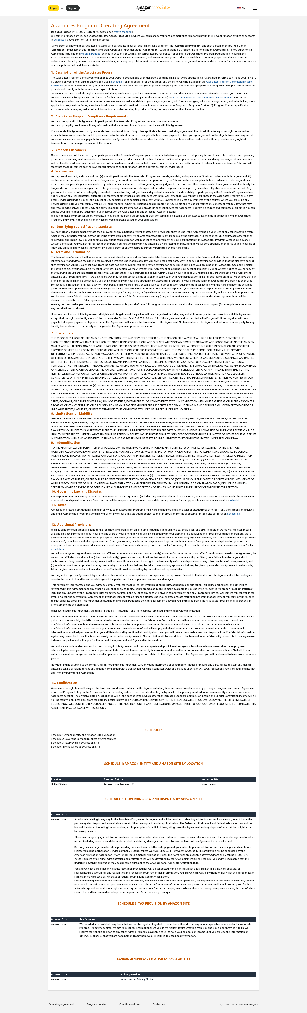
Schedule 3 (233, 513)
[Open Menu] (254, 8)
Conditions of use (129, 1004)
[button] (243, 8)
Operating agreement (61, 1004)
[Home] (153, 8)
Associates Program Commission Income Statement (203, 97)
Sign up (72, 8)
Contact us (159, 1004)
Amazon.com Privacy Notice (137, 979)
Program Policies (90, 53)
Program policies (96, 1004)
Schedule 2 (236, 500)
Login (53, 8)
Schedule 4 (57, 549)
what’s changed (123, 31)
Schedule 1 (60, 39)
